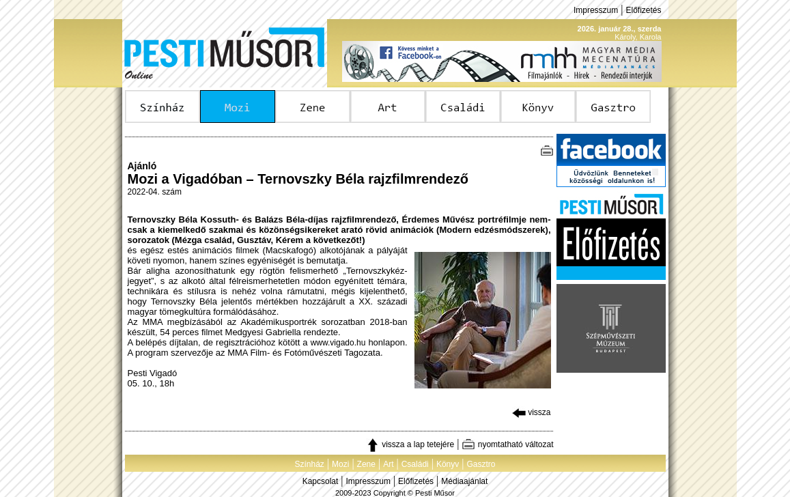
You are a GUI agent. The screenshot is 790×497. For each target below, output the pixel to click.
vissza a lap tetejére (410, 444)
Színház (309, 464)
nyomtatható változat (507, 444)
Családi (415, 464)
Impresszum (596, 10)
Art (388, 464)
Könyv (447, 464)
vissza (531, 412)
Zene (366, 464)
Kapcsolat (320, 481)
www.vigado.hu (338, 342)
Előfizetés (643, 10)
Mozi (340, 464)
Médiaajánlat (464, 481)
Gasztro (481, 464)
